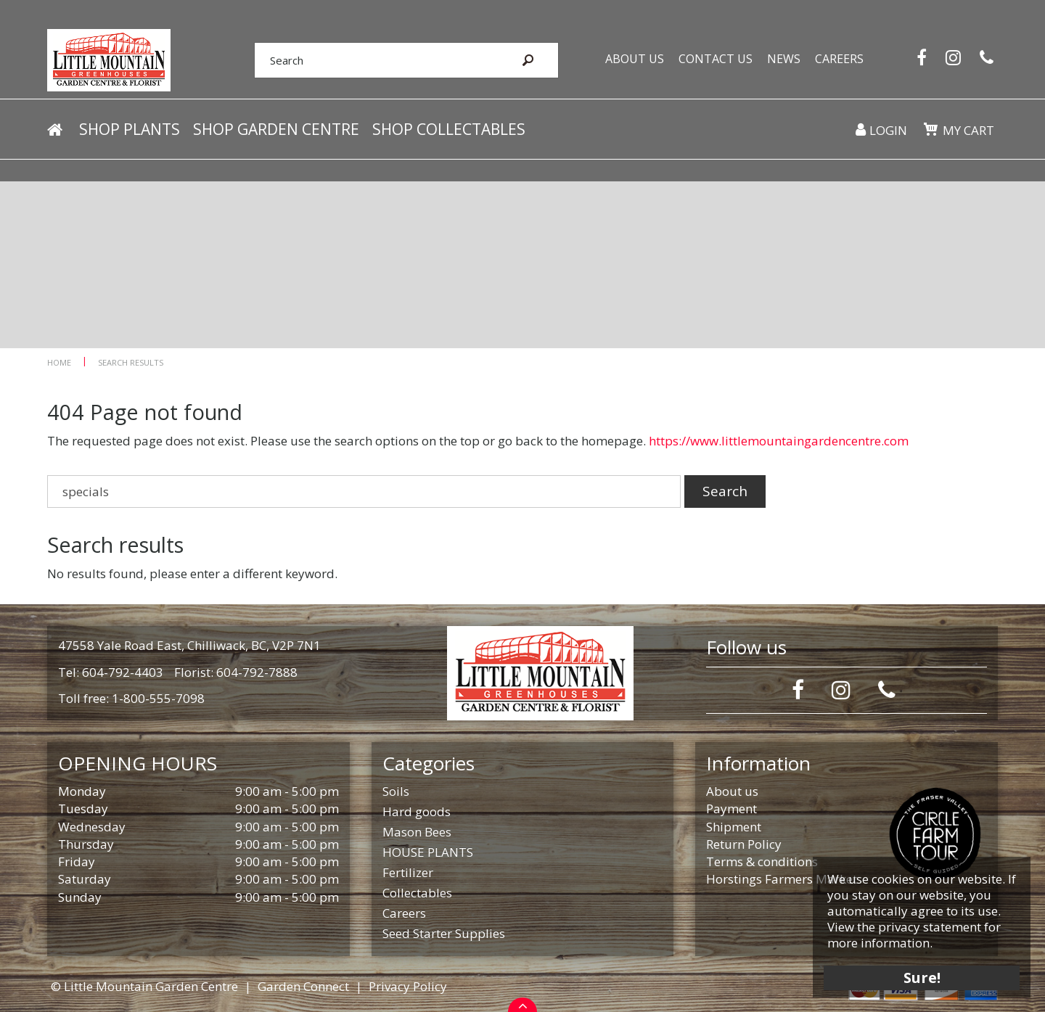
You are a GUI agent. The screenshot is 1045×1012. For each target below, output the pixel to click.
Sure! (921, 977)
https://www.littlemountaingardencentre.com (779, 440)
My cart (968, 130)
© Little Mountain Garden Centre (144, 986)
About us (732, 791)
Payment (731, 808)
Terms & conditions (762, 861)
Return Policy (744, 844)
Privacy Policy (408, 986)
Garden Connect (303, 986)
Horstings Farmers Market (781, 879)
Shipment (733, 826)
